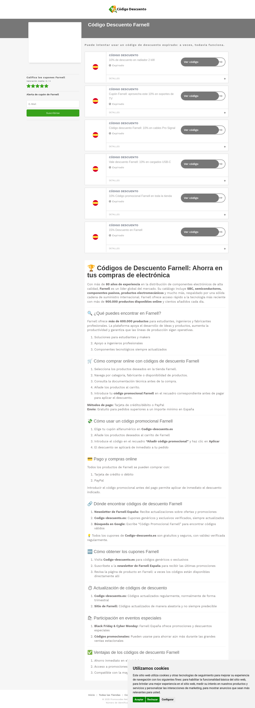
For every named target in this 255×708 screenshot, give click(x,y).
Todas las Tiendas (109, 694)
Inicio (91, 694)
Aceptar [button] (139, 699)
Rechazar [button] (152, 699)
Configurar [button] (168, 699)
